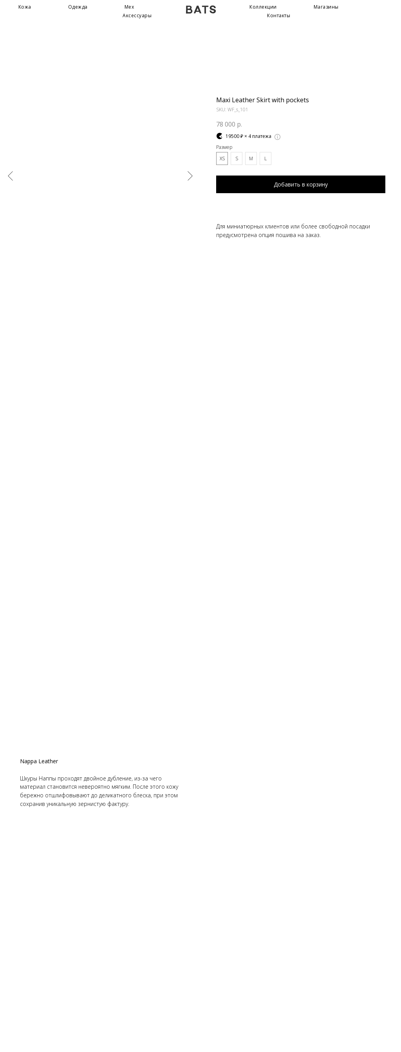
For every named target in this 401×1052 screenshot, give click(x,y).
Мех (129, 7)
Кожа (24, 7)
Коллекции (263, 7)
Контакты (278, 15)
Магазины (326, 7)
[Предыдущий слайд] (10, 175)
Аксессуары (137, 15)
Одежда (78, 7)
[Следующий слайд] (190, 175)
